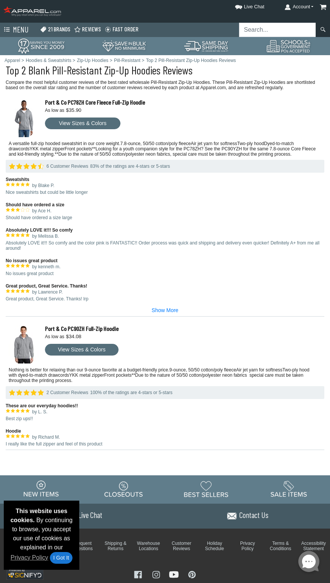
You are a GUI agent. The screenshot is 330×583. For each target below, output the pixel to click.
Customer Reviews (181, 546)
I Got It (61, 558)
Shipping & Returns (115, 546)
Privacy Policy (29, 557)
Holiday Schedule (214, 546)
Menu (15, 30)
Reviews (87, 29)
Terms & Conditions (280, 546)
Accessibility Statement (313, 546)
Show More (165, 310)
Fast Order (122, 29)
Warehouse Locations (148, 546)
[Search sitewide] (277, 30)
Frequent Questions (82, 546)
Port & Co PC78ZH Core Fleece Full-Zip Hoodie (95, 102)
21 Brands (55, 29)
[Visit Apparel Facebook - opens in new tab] (139, 574)
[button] (242, 5)
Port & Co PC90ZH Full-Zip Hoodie (82, 328)
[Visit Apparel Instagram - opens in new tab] (157, 574)
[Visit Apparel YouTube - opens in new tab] (175, 574)
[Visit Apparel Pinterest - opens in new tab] (192, 574)
